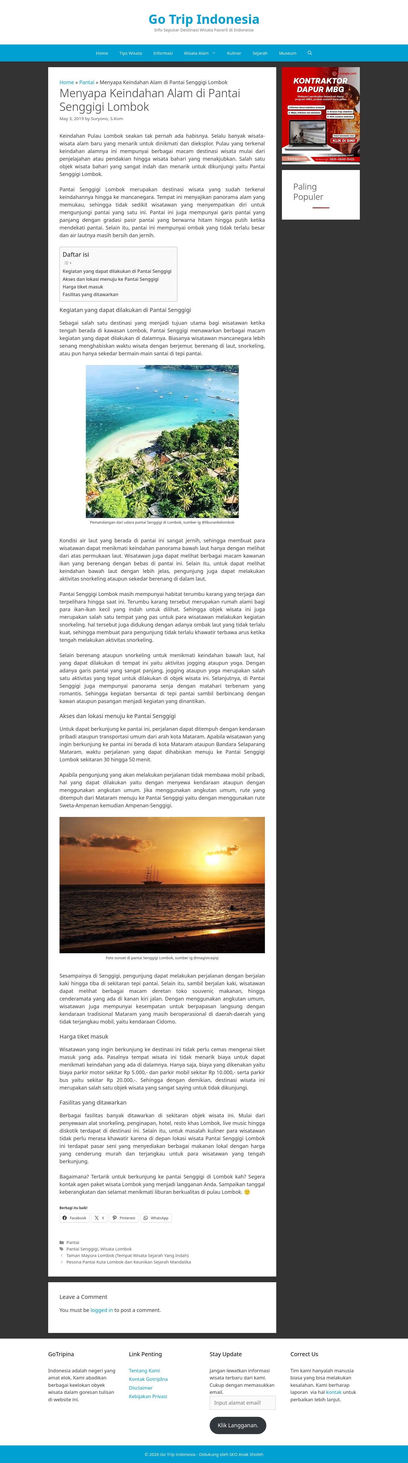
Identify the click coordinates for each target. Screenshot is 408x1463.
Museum (287, 53)
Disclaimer (141, 1388)
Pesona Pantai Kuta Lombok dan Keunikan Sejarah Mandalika (128, 1262)
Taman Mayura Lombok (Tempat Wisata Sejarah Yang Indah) (127, 1255)
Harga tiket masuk (83, 287)
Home (102, 53)
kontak (334, 1392)
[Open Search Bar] (310, 52)
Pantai (86, 82)
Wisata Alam (203, 52)
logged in (102, 1310)
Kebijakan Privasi (148, 1396)
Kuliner (234, 53)
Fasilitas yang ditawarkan (90, 294)
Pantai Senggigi (82, 1249)
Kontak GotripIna (148, 1379)
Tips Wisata (130, 53)
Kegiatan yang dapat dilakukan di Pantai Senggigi (117, 271)
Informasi (163, 53)
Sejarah (260, 53)
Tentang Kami (144, 1370)
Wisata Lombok (116, 1249)
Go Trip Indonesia (204, 18)
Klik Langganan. (238, 1425)
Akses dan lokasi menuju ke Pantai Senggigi (111, 279)
